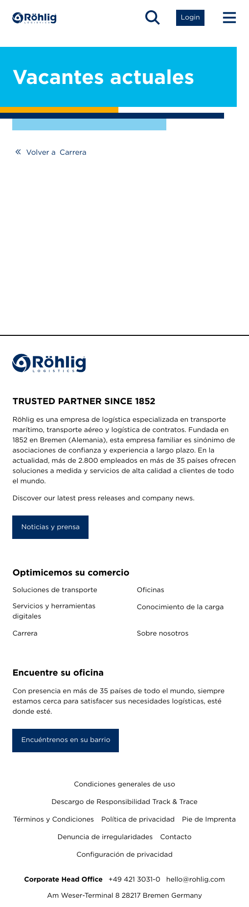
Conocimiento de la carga (180, 607)
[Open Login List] (190, 17)
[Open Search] (152, 17)
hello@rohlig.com (195, 880)
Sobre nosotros (163, 634)
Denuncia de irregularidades (105, 837)
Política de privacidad (138, 820)
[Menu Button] (225, 17)
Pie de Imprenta (209, 820)
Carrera (24, 634)
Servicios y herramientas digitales (53, 611)
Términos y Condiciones (53, 820)
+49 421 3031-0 (134, 880)
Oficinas (150, 590)
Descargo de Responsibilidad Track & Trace (124, 802)
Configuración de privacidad (124, 855)
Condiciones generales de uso (124, 784)
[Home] (34, 17)
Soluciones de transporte (54, 590)
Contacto (175, 837)
